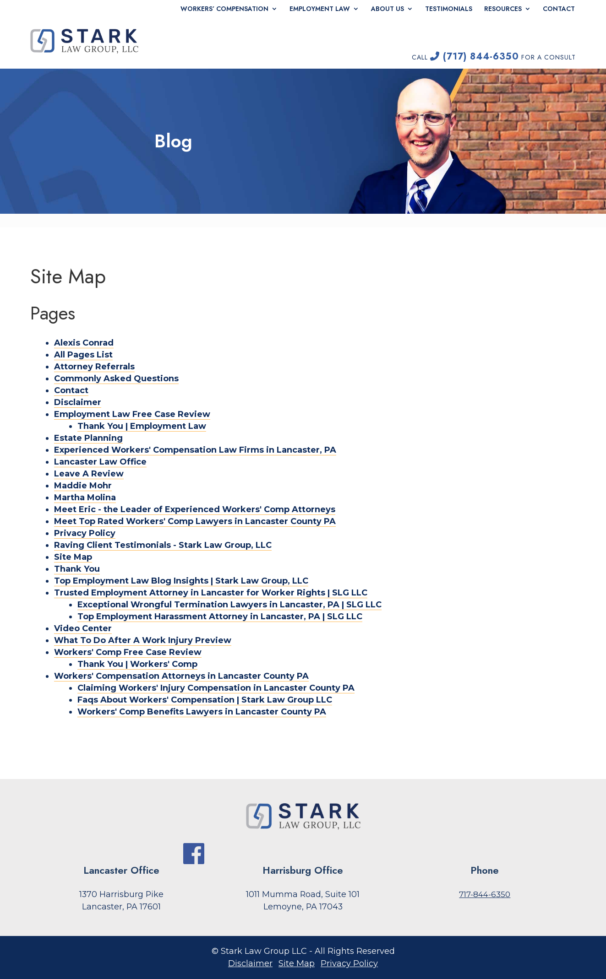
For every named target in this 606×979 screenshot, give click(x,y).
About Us (387, 9)
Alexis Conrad (84, 343)
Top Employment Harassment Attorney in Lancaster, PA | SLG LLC (219, 616)
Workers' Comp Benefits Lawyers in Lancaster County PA (201, 712)
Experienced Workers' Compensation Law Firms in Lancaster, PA (195, 450)
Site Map (73, 557)
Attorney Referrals (94, 367)
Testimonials (448, 9)
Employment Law (319, 9)
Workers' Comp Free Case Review (128, 652)
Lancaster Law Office (100, 462)
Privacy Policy (84, 533)
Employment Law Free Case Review (132, 414)
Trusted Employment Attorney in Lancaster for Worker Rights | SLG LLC (210, 593)
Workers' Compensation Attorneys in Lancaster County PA (181, 676)
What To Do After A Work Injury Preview (142, 640)
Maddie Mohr (83, 486)
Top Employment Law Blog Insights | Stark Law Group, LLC (181, 581)
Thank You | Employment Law (141, 426)
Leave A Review (89, 474)
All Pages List (83, 355)
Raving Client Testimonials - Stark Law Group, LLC (163, 545)
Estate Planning (88, 438)
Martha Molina (85, 497)
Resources (503, 9)
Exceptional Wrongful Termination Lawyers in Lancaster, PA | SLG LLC (229, 605)
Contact (559, 9)
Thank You (77, 569)
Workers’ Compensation (224, 9)
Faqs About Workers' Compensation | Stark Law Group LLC (204, 700)
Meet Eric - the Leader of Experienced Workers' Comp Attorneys (194, 509)
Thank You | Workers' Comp (137, 664)
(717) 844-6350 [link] (474, 56)
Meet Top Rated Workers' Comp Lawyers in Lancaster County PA (195, 521)
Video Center (83, 628)
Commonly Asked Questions (116, 378)
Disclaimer (77, 402)
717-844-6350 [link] (484, 894)
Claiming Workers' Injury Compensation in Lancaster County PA (216, 688)
